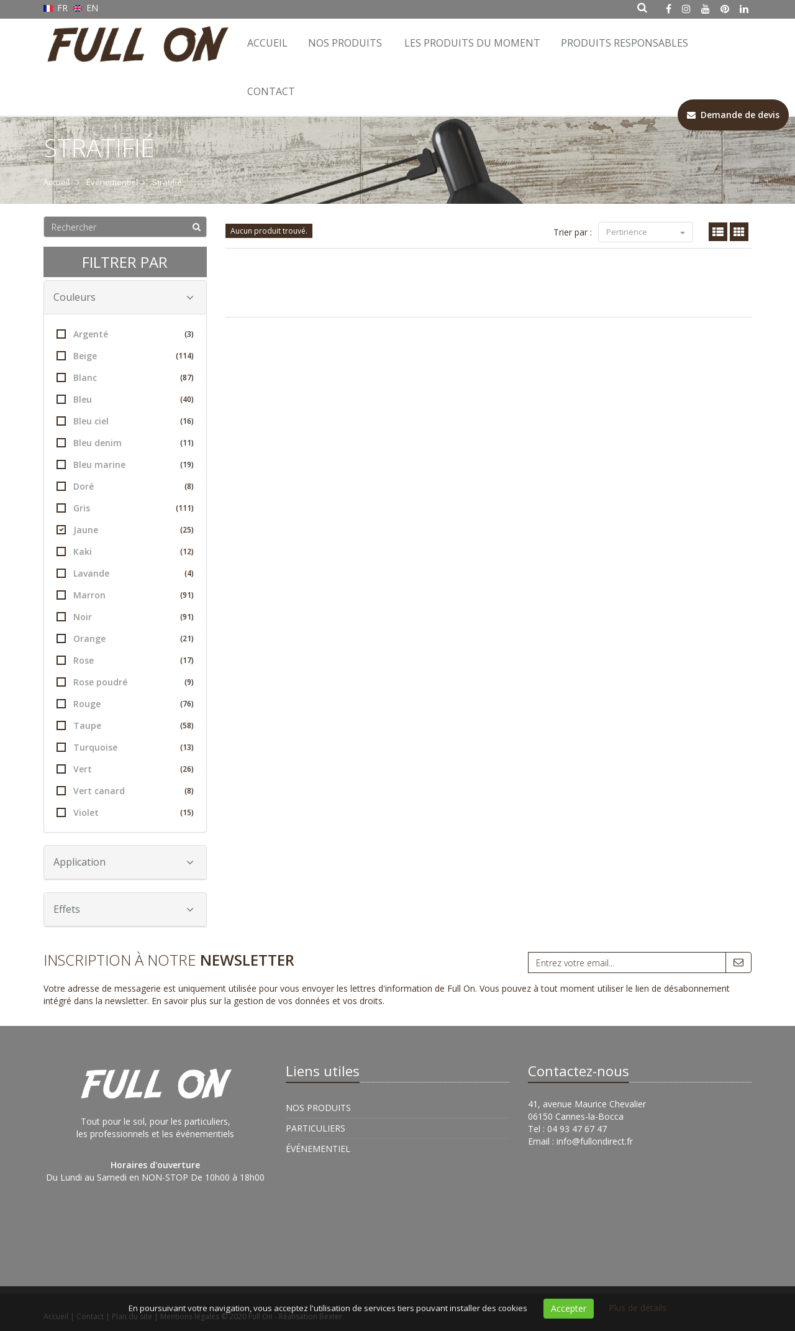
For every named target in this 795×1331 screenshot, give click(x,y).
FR (56, 8)
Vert (125, 769)
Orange (125, 638)
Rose (125, 660)
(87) (187, 377)
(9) (189, 682)
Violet (125, 812)
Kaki (125, 551)
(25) (187, 529)
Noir (125, 616)
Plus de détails (637, 1308)
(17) (187, 660)
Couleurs (123, 297)
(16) (187, 421)
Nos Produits (345, 43)
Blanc (125, 377)
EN (86, 8)
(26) (187, 769)
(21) (187, 638)
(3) (189, 334)
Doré (125, 486)
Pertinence (645, 231)
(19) (187, 464)
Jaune (125, 529)
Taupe (125, 725)
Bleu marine (125, 464)
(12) (187, 551)
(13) (187, 747)
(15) (187, 812)
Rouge (125, 703)
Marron (125, 595)
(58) (187, 725)
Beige (125, 356)
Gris (125, 508)
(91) (187, 595)
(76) (187, 703)
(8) (189, 486)
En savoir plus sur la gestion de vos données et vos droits (267, 1001)
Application (123, 862)
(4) (189, 573)
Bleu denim (125, 443)
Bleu (125, 399)
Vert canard (125, 790)
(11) (187, 442)
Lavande (125, 573)
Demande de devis (733, 115)
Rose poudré (125, 682)
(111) (185, 508)
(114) (185, 355)
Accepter (568, 1308)
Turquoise (125, 747)
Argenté (125, 334)
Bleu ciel (125, 421)
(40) (187, 399)
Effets (123, 909)
